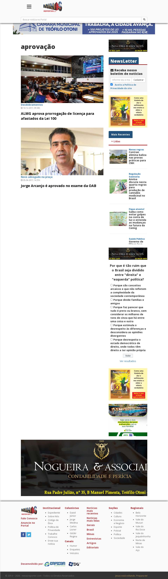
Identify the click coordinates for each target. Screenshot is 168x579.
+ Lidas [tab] (115, 141)
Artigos (91, 543)
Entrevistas (94, 538)
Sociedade (119, 538)
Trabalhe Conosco (52, 535)
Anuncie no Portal (28, 524)
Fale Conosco (29, 518)
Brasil (90, 529)
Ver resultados (128, 361)
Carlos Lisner (73, 528)
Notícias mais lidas (93, 519)
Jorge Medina (74, 521)
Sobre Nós (53, 516)
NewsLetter (123, 61)
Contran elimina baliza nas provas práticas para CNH (137, 157)
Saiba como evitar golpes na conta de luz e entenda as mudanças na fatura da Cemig (137, 220)
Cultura (117, 516)
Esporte (118, 526)
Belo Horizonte (141, 514)
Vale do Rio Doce (140, 528)
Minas (90, 534)
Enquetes (75, 549)
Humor (73, 545)
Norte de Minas (140, 542)
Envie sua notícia (53, 542)
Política (117, 534)
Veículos (74, 553)
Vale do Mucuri (140, 521)
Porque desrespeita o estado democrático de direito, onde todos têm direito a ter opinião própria (128, 345)
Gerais (91, 525)
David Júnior (73, 514)
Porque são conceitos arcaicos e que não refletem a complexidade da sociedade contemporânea (128, 291)
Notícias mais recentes (92, 510)
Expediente (54, 512)
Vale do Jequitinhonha (143, 535)
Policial (117, 530)
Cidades (118, 512)
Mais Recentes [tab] (120, 134)
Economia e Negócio (119, 522)
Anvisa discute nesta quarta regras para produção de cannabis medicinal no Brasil (138, 189)
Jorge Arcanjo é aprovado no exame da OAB (58, 185)
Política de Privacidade (54, 528)
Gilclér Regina (73, 535)
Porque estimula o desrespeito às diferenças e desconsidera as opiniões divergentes (128, 330)
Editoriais (93, 547)
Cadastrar (139, 79)
